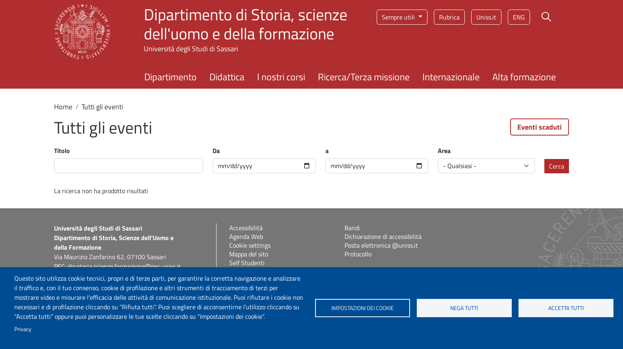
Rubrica (449, 17)
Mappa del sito (248, 254)
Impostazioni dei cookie (362, 308)
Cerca (556, 166)
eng (519, 17)
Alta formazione (524, 77)
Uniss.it (486, 17)
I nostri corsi (281, 77)
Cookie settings (250, 245)
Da (216, 150)
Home (63, 106)
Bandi (352, 227)
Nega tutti (464, 308)
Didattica (226, 77)
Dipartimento (170, 77)
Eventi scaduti (539, 127)
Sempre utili (399, 17)
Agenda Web (246, 236)
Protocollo (357, 254)
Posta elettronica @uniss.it (381, 245)
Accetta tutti (566, 308)
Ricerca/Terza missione (364, 77)
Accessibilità (246, 227)
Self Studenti (247, 262)
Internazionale (451, 77)
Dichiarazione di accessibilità (383, 236)
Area (444, 150)
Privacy (22, 329)
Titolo (62, 150)
